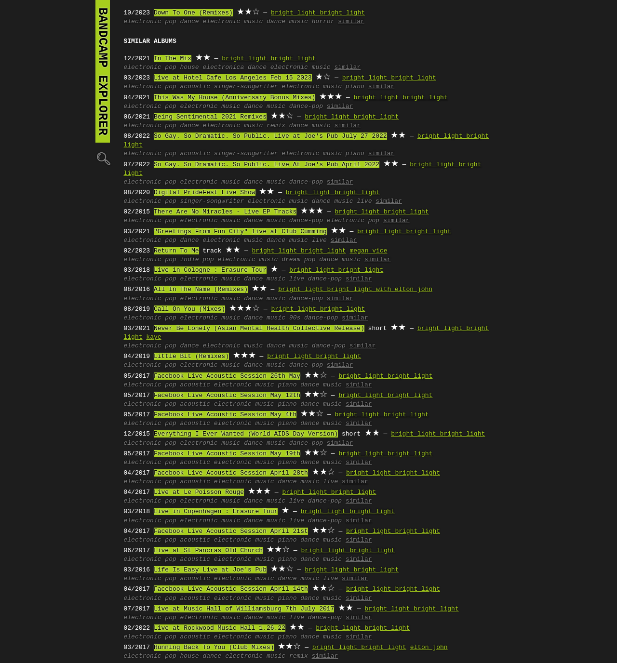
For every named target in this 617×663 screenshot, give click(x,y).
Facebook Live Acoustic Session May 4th (225, 415)
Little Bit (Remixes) (191, 356)
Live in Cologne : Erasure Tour (210, 270)
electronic (142, 21)
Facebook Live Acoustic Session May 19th (227, 454)
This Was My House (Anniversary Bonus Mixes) (234, 97)
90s (294, 318)
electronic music (232, 21)
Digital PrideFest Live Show (204, 192)
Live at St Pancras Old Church (208, 550)
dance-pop (306, 106)
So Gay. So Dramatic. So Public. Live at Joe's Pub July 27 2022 (270, 136)
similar (351, 21)
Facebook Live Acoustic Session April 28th (231, 473)
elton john (429, 647)
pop (170, 21)
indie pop (197, 259)
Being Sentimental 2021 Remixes (210, 117)
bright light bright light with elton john (355, 289)
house (189, 67)
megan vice (368, 251)
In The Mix (172, 58)
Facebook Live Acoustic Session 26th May (227, 376)
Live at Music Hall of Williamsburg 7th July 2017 (244, 609)
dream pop (298, 259)
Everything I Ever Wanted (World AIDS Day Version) (246, 434)
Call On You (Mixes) (189, 309)
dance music (287, 21)
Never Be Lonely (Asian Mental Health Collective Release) (259, 328)
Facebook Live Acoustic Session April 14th (231, 589)
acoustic (195, 86)
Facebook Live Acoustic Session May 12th (227, 395)
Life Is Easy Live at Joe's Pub (210, 570)
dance (189, 21)
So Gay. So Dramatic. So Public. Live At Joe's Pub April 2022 (266, 164)
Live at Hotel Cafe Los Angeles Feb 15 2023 (233, 78)
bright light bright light (318, 13)
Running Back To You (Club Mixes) (214, 647)
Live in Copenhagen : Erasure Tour (216, 511)
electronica (223, 67)
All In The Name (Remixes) (201, 289)
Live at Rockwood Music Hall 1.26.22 (219, 628)
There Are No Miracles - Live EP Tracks (225, 212)
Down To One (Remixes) (193, 13)
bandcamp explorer (102, 71)
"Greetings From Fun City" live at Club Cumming (240, 231)
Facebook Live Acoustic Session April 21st (231, 531)
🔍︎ (102, 158)
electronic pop (353, 220)
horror (323, 21)
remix (276, 125)
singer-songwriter (246, 86)
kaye (153, 337)
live (364, 201)
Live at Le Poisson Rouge (199, 492)
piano (355, 86)
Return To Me (176, 251)
